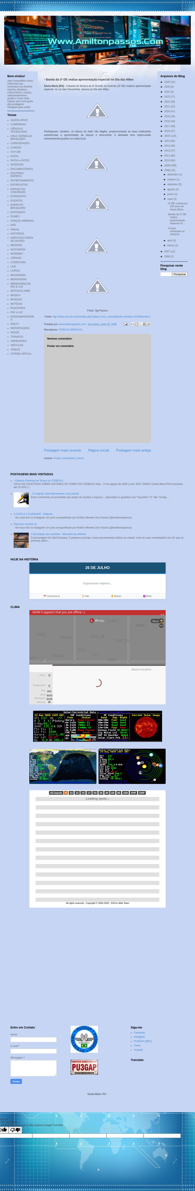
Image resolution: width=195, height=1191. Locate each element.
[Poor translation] (15, 1130)
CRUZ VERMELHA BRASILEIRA (21, 138)
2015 (167, 135)
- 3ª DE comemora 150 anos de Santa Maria (177, 206)
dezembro (173, 174)
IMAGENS (16, 245)
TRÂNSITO (16, 336)
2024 (167, 91)
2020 (167, 111)
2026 (167, 82)
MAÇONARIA (18, 275)
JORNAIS (15, 257)
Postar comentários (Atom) (69, 458)
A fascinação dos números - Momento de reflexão (58, 534)
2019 (167, 116)
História (14, 229)
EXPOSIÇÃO (17, 212)
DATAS (14, 156)
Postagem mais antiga (133, 450)
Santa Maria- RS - (97, 1094)
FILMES (15, 216)
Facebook (139, 1032)
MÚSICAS (16, 299)
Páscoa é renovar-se (25, 524)
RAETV (14, 324)
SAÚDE (14, 332)
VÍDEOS (15, 349)
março (171, 245)
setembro (172, 184)
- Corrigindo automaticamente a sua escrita (55, 493)
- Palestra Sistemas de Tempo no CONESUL (39, 480)
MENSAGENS (18, 279)
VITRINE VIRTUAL (21, 353)
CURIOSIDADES (20, 143)
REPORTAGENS (20, 328)
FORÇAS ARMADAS (70, 329)
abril (170, 240)
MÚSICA (15, 295)
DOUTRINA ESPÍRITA (16, 175)
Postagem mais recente (62, 450)
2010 (167, 160)
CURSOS (15, 147)
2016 (167, 131)
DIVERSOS (16, 164)
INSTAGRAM (17, 249)
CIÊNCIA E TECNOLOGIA (18, 130)
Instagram (139, 1036)
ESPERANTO (18, 196)
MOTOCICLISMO (20, 290)
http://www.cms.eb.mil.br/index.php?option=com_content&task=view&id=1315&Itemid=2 (101, 316)
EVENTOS (16, 200)
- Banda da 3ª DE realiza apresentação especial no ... (176, 219)
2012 (167, 150)
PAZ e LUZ (16, 312)
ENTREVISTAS (19, 184)
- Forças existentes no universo (176, 231)
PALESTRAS (17, 308)
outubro (172, 179)
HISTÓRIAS (17, 233)
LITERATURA (18, 262)
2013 (167, 145)
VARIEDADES (18, 341)
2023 (167, 96)
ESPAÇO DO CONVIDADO (18, 191)
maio (170, 199)
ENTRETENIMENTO (22, 180)
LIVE (13, 266)
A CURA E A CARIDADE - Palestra (33, 514)
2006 (167, 256)
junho (170, 194)
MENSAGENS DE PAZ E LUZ (20, 285)
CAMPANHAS (18, 124)
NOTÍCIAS (16, 303)
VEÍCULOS (16, 345)
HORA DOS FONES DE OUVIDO (21, 239)
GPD (13, 225)
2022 (167, 101)
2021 (167, 106)
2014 (167, 140)
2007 (167, 251)
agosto (171, 189)
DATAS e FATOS (19, 160)
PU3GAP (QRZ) (143, 1041)
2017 (167, 126)
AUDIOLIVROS (19, 120)
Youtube (138, 1049)
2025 (167, 86)
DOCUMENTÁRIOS (21, 169)
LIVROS (15, 270)
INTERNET (16, 253)
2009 (167, 165)
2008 (167, 170)
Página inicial (98, 450)
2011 (167, 155)
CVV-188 (15, 151)
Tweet (137, 1045)
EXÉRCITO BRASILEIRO (18, 206)
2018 (167, 121)
